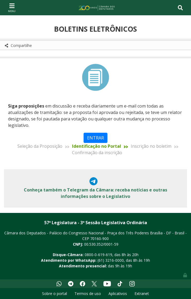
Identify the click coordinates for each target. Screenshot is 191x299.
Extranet (141, 293)
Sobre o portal (54, 293)
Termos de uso (87, 293)
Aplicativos (117, 293)
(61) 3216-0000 (111, 260)
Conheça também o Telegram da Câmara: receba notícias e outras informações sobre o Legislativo (95, 193)
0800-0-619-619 (98, 254)
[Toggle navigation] (12, 7)
